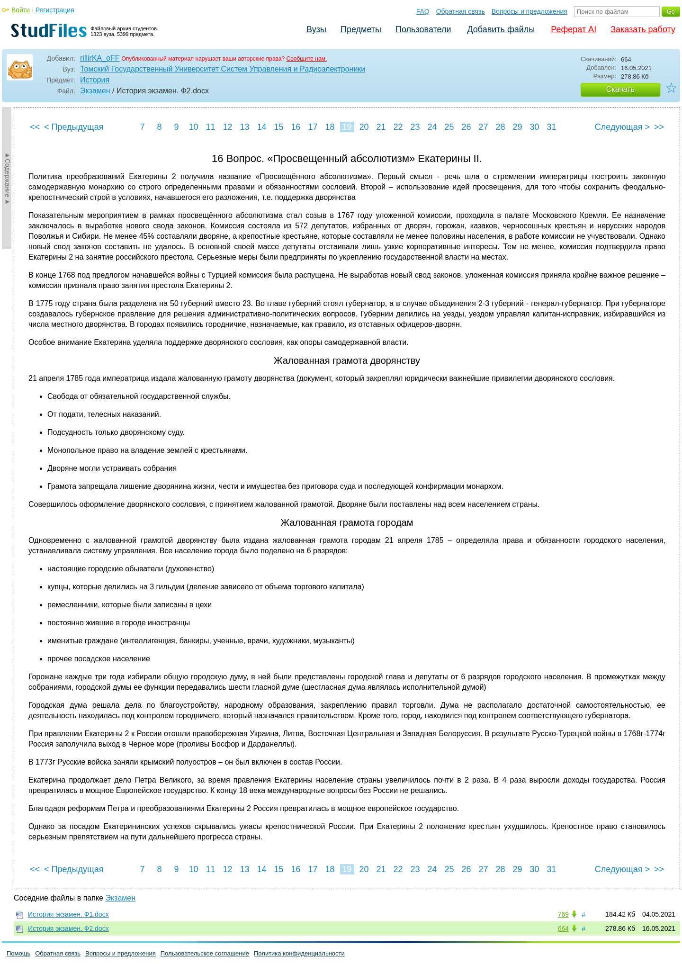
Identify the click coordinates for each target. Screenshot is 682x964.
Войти (20, 10)
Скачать (620, 89)
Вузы (316, 29)
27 (483, 127)
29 (517, 127)
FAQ (423, 11)
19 (346, 127)
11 (210, 127)
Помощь (18, 953)
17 (312, 127)
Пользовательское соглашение (205, 953)
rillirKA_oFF (100, 58)
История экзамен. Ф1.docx (68, 914)
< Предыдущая (74, 127)
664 (563, 928)
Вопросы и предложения (529, 11)
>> (659, 127)
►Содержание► (7, 178)
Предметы (361, 29)
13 (244, 127)
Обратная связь (460, 11)
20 (363, 127)
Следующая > (622, 127)
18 (329, 127)
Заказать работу (642, 29)
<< (35, 127)
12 (227, 127)
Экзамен (95, 91)
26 (466, 127)
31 (551, 127)
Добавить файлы (501, 29)
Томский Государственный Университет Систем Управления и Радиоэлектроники (222, 69)
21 (381, 127)
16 (295, 127)
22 (398, 127)
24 (432, 127)
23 (415, 127)
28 (500, 127)
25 (449, 127)
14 (261, 127)
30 (534, 127)
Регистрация (55, 10)
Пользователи (423, 29)
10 (193, 127)
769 (563, 914)
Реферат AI (573, 29)
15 (278, 127)
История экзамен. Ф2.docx (68, 928)
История (94, 80)
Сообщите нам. (306, 59)
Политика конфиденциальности (299, 953)
